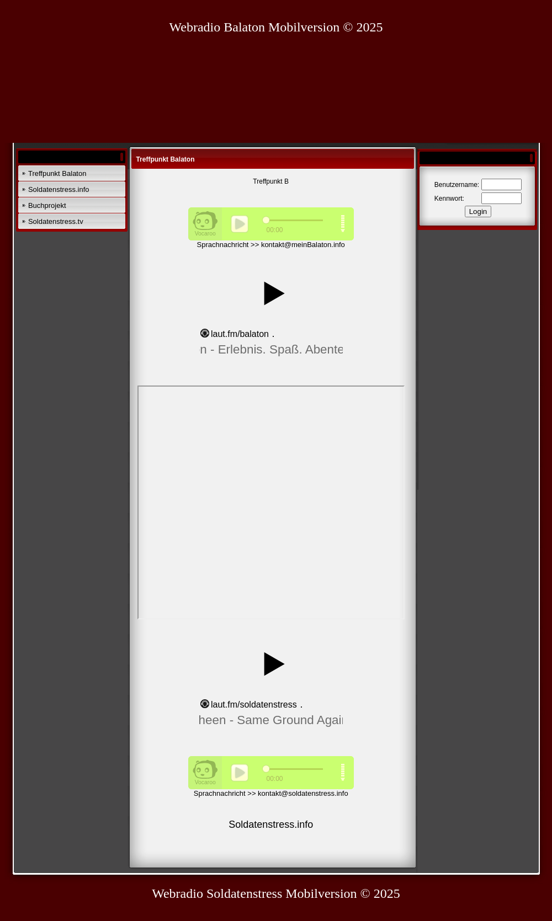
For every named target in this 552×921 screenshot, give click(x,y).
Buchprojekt (47, 205)
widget (271, 311)
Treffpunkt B (271, 181)
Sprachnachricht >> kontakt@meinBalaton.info (271, 244)
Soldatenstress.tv (55, 221)
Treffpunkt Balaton (57, 173)
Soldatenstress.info (58, 189)
